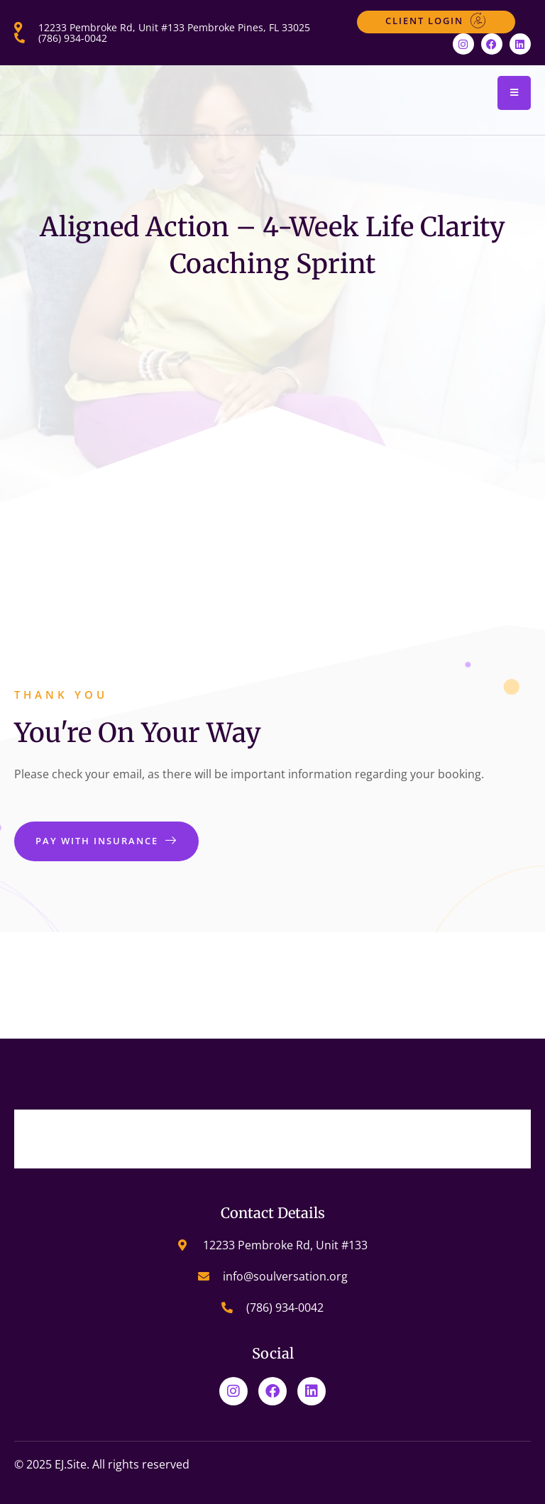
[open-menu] (514, 93)
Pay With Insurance (106, 840)
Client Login (436, 20)
